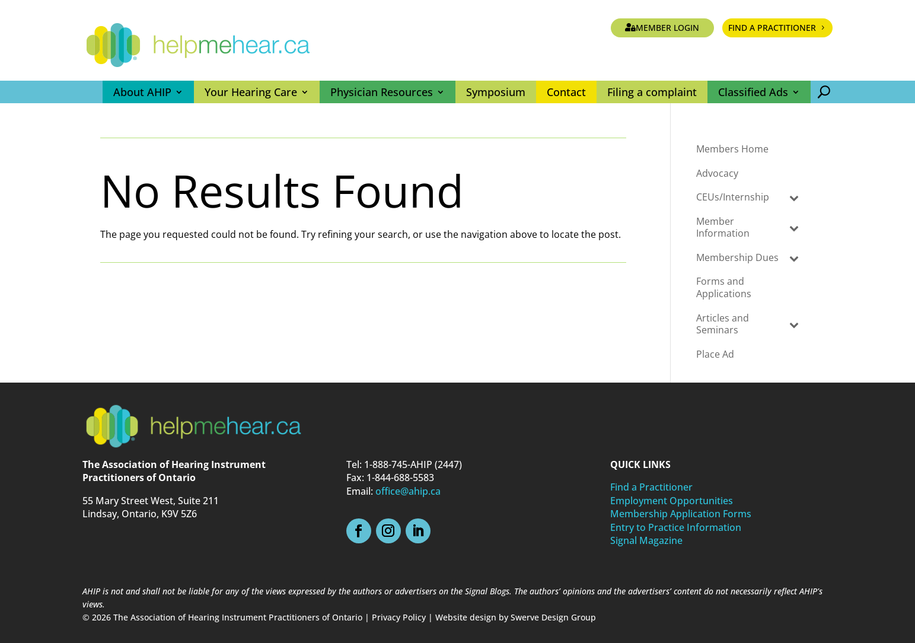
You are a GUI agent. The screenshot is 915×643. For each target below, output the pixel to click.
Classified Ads (753, 92)
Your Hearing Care (251, 92)
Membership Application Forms (680, 513)
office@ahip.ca (408, 491)
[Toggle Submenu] (794, 197)
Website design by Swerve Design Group (515, 617)
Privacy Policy (399, 617)
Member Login (667, 27)
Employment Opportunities (671, 500)
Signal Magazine (646, 540)
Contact (566, 92)
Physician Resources (381, 92)
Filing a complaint (652, 92)
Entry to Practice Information (675, 527)
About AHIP (142, 92)
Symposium (495, 92)
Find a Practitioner (772, 27)
